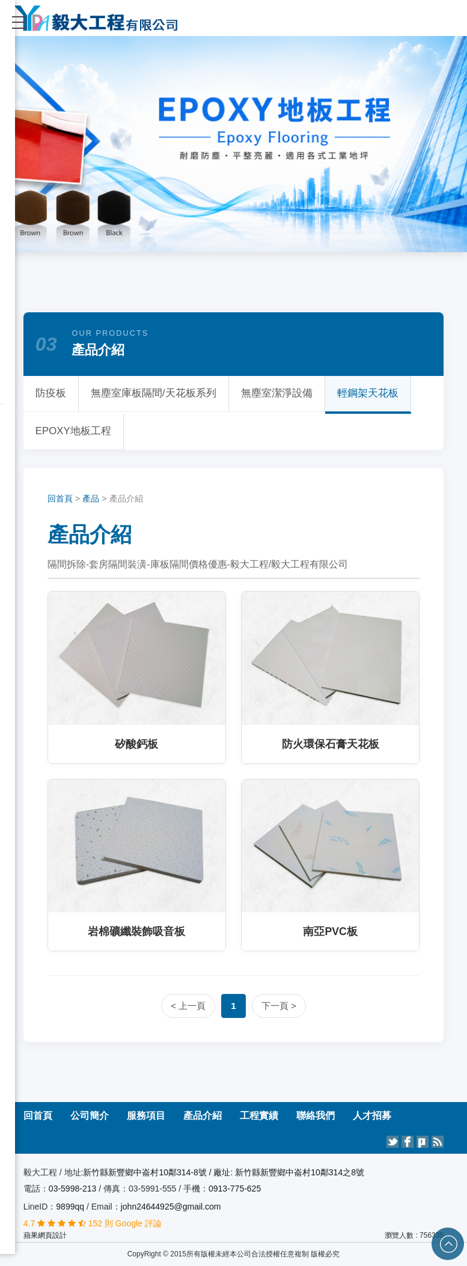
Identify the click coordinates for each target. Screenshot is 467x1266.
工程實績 (259, 1115)
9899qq (70, 1206)
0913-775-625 (235, 1188)
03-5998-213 (74, 1188)
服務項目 (146, 1115)
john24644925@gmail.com (171, 1206)
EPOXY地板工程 (73, 431)
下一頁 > (278, 1006)
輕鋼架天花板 (367, 393)
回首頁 (60, 498)
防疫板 (50, 393)
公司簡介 (89, 1115)
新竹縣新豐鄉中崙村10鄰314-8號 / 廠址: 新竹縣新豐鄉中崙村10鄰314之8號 (223, 1172)
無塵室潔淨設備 (277, 393)
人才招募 (372, 1115)
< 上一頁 (188, 1006)
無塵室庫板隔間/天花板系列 (153, 393)
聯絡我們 (315, 1115)
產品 (90, 498)
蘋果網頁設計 (45, 1235)
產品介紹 (202, 1115)
